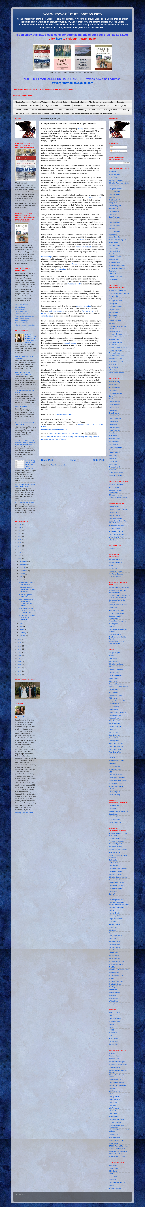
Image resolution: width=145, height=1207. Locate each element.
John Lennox (113, 220)
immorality (88, 436)
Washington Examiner (117, 778)
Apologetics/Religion (40, 102)
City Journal (113, 678)
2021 (20, 536)
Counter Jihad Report (116, 684)
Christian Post (114, 309)
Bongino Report (114, 653)
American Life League (117, 1062)
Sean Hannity (114, 950)
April (21, 626)
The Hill (112, 978)
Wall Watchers (114, 364)
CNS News (113, 681)
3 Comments (74, 433)
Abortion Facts (114, 1059)
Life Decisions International (118, 1094)
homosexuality (79, 436)
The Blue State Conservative (25, 316)
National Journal (115, 715)
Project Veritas (114, 738)
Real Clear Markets (22, 318)
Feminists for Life (115, 1080)
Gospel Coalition (115, 321)
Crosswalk (112, 318)
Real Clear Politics (115, 936)
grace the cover (47, 316)
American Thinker (64, 414)
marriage (96, 436)
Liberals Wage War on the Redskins (27, 583)
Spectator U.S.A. (115, 955)
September (24, 571)
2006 (20, 662)
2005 (20, 665)
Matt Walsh (113, 436)
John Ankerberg (114, 217)
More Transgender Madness (25, 596)
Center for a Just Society (118, 868)
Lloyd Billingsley (114, 427)
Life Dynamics (114, 1097)
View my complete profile (24, 813)
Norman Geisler (114, 251)
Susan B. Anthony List (117, 1149)
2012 (20, 643)
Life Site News (114, 709)
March (22, 629)
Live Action (113, 1114)
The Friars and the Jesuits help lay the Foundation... (27, 589)
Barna (111, 1016)
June (21, 580)
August (22, 574)
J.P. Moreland (114, 211)
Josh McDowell (114, 225)
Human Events (114, 913)
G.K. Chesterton (115, 191)
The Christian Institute (117, 265)
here (59, 38)
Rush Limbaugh (114, 947)
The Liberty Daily (115, 769)
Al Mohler (112, 171)
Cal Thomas (113, 399)
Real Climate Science (116, 534)
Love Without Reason (116, 337)
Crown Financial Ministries (118, 811)
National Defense (21, 110)
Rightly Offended (115, 944)
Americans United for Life (118, 1064)
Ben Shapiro (113, 390)
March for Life (114, 1116)
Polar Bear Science (116, 531)
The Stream (113, 990)
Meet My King (120, 106)
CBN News (113, 658)
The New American (116, 981)
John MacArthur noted (92, 197)
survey (80, 129)
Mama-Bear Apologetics (117, 240)
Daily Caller (113, 891)
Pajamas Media (114, 924)
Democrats (57, 436)
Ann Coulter (113, 385)
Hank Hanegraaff (115, 206)
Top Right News (114, 992)
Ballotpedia (113, 860)
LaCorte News (114, 706)
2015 (20, 555)
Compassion (113, 315)
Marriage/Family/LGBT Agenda (99, 106)
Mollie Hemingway (115, 447)
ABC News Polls (115, 1013)
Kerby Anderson (114, 231)
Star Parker (113, 464)
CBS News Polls (115, 1018)
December (23, 561)
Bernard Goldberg (115, 393)
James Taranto (114, 416)
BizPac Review (114, 863)
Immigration (78, 106)
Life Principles (114, 1108)
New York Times (115, 721)
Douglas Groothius (115, 189)
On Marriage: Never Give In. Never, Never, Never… (25, 485)
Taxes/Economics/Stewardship (27, 106)
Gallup (111, 1024)
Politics (59, 110)
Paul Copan (113, 254)
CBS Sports (113, 1171)
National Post (114, 718)
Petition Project (114, 528)
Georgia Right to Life (116, 1082)
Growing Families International (115, 617)
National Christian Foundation (115, 343)
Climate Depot (20, 307)
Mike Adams (113, 444)
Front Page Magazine (116, 900)
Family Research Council (118, 605)
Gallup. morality (67, 436)
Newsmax (112, 729)
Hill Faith (112, 323)
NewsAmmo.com (115, 726)
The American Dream (116, 961)
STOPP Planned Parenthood (119, 1146)
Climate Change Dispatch (118, 509)
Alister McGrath (114, 174)
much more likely (74, 284)
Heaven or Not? (114, 208)
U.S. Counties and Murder (24, 503)
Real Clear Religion (22, 320)
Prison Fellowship (115, 350)
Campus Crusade (115, 306)
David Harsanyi (114, 404)
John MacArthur (114, 223)
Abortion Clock (114, 1056)
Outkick (111, 1185)
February (23, 633)
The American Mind (116, 964)
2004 (20, 668)
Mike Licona (113, 248)
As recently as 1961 (83, 247)
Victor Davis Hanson (116, 473)
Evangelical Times (115, 695)
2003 (20, 671)
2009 (20, 652)
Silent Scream (114, 1143)
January (23, 636)
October (23, 567)
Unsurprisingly (46, 257)
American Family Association (119, 587)
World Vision (113, 370)
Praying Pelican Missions (118, 347)
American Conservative (117, 838)
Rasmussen (113, 1041)
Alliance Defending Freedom (119, 293)
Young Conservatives (116, 1004)
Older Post (98, 460)
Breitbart (112, 655)
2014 (20, 558)
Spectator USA (114, 766)
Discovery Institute (115, 495)
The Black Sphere (21, 314)
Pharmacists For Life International (116, 1126)
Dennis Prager (114, 407)
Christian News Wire (116, 670)
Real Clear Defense (116, 743)
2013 (20, 640)
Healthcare (66, 106)
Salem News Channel (116, 760)
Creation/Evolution (78, 102)
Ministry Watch (114, 340)
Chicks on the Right (116, 871)
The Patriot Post (21, 311)
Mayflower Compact (116, 574)
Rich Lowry (113, 455)
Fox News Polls (114, 1021)
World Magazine (115, 792)
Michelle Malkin (114, 441)
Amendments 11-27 (116, 560)
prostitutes (45, 313)
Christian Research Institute (119, 183)
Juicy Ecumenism (115, 331)
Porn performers (88, 311)
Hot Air (111, 910)
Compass (112, 808)
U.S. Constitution (115, 577)
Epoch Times (113, 692)
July (21, 577)
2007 (20, 658)
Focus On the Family (116, 613)
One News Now (114, 735)
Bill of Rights (113, 568)
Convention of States (116, 885)
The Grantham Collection (118, 1156)
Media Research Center (117, 712)
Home (73, 460)
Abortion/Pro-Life (21, 102)
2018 (20, 546)
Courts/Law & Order (59, 102)
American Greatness (116, 841)
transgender (50, 439)
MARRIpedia (113, 624)
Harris (111, 1027)
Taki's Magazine (114, 958)
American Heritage (115, 562)
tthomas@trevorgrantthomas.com (54, 429)
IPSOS (111, 1030)
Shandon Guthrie (115, 257)
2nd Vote (112, 1053)
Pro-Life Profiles (114, 1137)
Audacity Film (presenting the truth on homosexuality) (119, 596)
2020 (20, 540)
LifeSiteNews (20, 309)
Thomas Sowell (114, 467)
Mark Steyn (113, 433)
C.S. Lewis (113, 177)
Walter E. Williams (115, 475)
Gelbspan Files (114, 515)
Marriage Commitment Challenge (117, 110)
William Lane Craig (115, 277)
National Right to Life (116, 1119)
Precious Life (113, 1134)
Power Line (113, 927)
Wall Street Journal (116, 775)
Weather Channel (115, 1188)
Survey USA (113, 1044)
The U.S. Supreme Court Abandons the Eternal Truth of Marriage (30, 338)
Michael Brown (114, 245)
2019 (20, 543)
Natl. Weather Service (117, 1182)
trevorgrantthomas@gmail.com (72, 82)
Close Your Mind (21, 407)
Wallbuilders (113, 1001)
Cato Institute (114, 866)
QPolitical (112, 930)
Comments (115, 151)
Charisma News (114, 661)
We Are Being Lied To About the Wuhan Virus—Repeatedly (30, 464)
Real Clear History (21, 323)
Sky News (112, 763)
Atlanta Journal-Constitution (25, 325)
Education (121, 102)
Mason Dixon (113, 1033)
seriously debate (70, 343)
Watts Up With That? (116, 537)
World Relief (113, 367)
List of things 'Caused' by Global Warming (118, 522)
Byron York (113, 396)
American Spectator (116, 844)
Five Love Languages (116, 610)
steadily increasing (83, 306)
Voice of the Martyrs (116, 361)
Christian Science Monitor (118, 877)
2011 (82, 239)
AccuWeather (114, 1168)
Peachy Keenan (114, 453)
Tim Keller (112, 271)
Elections (69, 110)
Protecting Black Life (116, 1140)
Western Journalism (116, 786)
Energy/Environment (50, 106)
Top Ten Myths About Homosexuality (116, 643)
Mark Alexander (114, 430)
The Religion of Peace (117, 268)
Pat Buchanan (114, 450)
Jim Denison (113, 214)
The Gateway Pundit (116, 975)
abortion (50, 436)
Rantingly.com (114, 741)
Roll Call (112, 758)
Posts (113, 147)
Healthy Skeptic (114, 549)
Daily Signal (113, 690)
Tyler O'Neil (113, 470)
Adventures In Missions (117, 290)
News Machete (114, 724)
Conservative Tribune (116, 883)
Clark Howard (114, 805)
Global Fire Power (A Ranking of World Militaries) (119, 903)
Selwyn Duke (113, 461)
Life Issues (113, 1102)
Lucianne (112, 921)
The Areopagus (114, 262)
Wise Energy (113, 540)
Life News (112, 1105)
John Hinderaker (115, 419)
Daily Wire (112, 894)
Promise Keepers (115, 353)
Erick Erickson (114, 413)
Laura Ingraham (114, 916)
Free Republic (114, 897)
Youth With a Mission (116, 373)
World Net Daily (114, 794)
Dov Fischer (113, 410)
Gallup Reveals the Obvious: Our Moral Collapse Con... (27, 610)
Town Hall (112, 995)
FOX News (113, 698)
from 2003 (76, 264)
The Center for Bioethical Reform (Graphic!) (118, 1152)
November (23, 564)
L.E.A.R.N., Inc (114, 1091)
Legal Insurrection (115, 919)
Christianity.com (114, 312)
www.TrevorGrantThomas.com (72, 14)
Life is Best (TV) (114, 1099)
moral (43, 439)
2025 (20, 524)
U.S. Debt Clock (114, 820)
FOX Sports (113, 1177)
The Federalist (114, 973)
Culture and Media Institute (118, 687)
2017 (20, 549)
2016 (20, 552)
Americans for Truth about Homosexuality (118, 591)
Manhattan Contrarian (117, 526)
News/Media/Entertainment (42, 110)
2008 (20, 655)
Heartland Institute (115, 518)
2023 (20, 530)
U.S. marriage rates (56, 311)
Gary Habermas (114, 194)
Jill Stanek (112, 1088)
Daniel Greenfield (115, 402)
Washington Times (115, 783)
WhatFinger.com (115, 789)
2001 (20, 674)
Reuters (112, 755)
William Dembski (115, 274)
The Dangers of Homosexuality (101, 102)
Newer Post (47, 460)
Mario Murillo (113, 243)
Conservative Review (116, 880)
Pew (110, 1035)
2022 (20, 533)
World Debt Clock (115, 822)
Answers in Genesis (116, 484)
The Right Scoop (115, 987)
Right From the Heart (116, 356)
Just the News (114, 704)
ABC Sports (113, 1165)
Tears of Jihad (114, 259)
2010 (20, 649)
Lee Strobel (113, 234)
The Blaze (112, 967)
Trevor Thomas (60, 439)
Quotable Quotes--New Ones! (88, 110)
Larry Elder (113, 424)
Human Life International (117, 1085)
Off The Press (114, 732)
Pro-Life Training (115, 634)
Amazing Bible (114, 296)
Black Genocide (114, 1067)
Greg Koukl (113, 203)
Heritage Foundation (116, 907)
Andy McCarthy (114, 382)
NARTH (112, 626)
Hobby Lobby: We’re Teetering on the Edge (23, 373)
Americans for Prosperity (118, 849)
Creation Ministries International (115, 491)
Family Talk (113, 608)
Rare (111, 933)
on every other (60, 269)
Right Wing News (115, 941)
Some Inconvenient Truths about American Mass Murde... (26, 602)
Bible (111, 565)
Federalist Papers (115, 571)
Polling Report (114, 1038)
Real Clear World (115, 752)
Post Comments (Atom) (59, 465)
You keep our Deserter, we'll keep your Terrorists (27, 617)
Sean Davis (113, 458)
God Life (112, 197)
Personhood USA (115, 1122)
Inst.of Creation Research (118, 498)
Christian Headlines (116, 180)
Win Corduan (113, 279)
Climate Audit (114, 507)
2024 (20, 527)
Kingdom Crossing (115, 334)
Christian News (114, 667)
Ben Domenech (114, 387)
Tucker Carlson (114, 998)
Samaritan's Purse (115, 359)
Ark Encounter (114, 487)
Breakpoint (113, 304)
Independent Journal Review (119, 701)
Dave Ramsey (114, 814)
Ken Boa (112, 228)
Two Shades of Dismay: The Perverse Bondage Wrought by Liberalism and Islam (25, 443)
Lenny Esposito (114, 237)
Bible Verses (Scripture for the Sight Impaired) (118, 300)
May (21, 623)
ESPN (111, 1174)
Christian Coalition (115, 874)
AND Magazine (114, 852)
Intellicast (112, 1179)
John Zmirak (113, 421)
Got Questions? (114, 200)
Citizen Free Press (115, 675)
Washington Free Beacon (118, 780)
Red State (112, 939)
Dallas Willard (114, 186)
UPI (110, 772)
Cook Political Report (116, 888)
